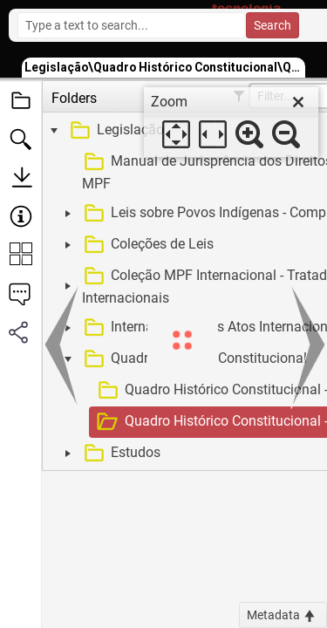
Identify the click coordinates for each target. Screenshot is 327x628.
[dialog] (231, 122)
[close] (298, 102)
